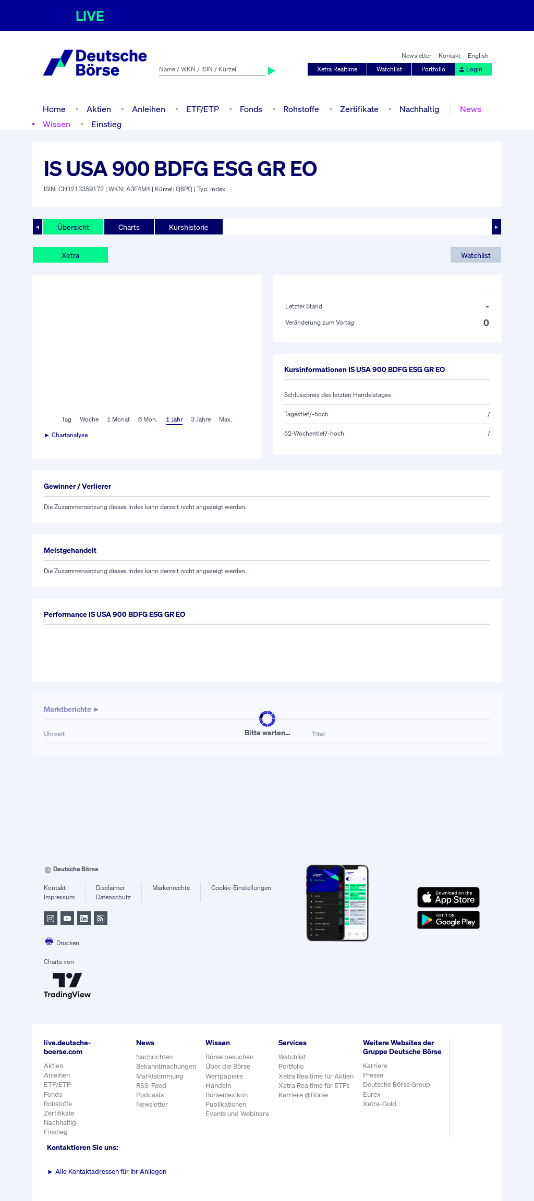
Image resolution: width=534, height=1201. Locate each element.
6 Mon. (147, 419)
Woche (89, 419)
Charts (129, 227)
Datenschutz (113, 897)
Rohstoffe (301, 109)
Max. (225, 419)
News (470, 109)
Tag (66, 419)
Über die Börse (227, 1066)
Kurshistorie (189, 227)
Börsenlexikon (226, 1095)
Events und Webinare (237, 1113)
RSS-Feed (151, 1085)
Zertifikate (359, 109)
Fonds (251, 109)
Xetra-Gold (379, 1103)
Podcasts (150, 1095)
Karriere (375, 1065)
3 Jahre (201, 419)
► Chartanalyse (66, 435)
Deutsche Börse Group (396, 1084)
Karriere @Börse (303, 1095)
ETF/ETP (202, 109)
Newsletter (416, 55)
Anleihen (148, 109)
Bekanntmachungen (166, 1066)
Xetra (70, 255)
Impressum (59, 897)
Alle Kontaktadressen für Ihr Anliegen (106, 1171)
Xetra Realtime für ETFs (313, 1085)
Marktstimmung (160, 1076)
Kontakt (449, 55)
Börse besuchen (229, 1057)
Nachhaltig (419, 109)
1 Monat (118, 419)
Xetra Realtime (337, 69)
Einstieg (106, 124)
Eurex (372, 1094)
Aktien (99, 109)
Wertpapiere (224, 1076)
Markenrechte (171, 888)
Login (470, 69)
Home (54, 109)
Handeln (218, 1085)
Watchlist (389, 69)
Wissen (56, 124)
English (478, 55)
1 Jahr (174, 419)
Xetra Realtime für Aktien (316, 1076)
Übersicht (73, 227)
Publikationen (225, 1104)
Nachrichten (154, 1057)
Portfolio (433, 69)
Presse (373, 1075)
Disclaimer (110, 888)
